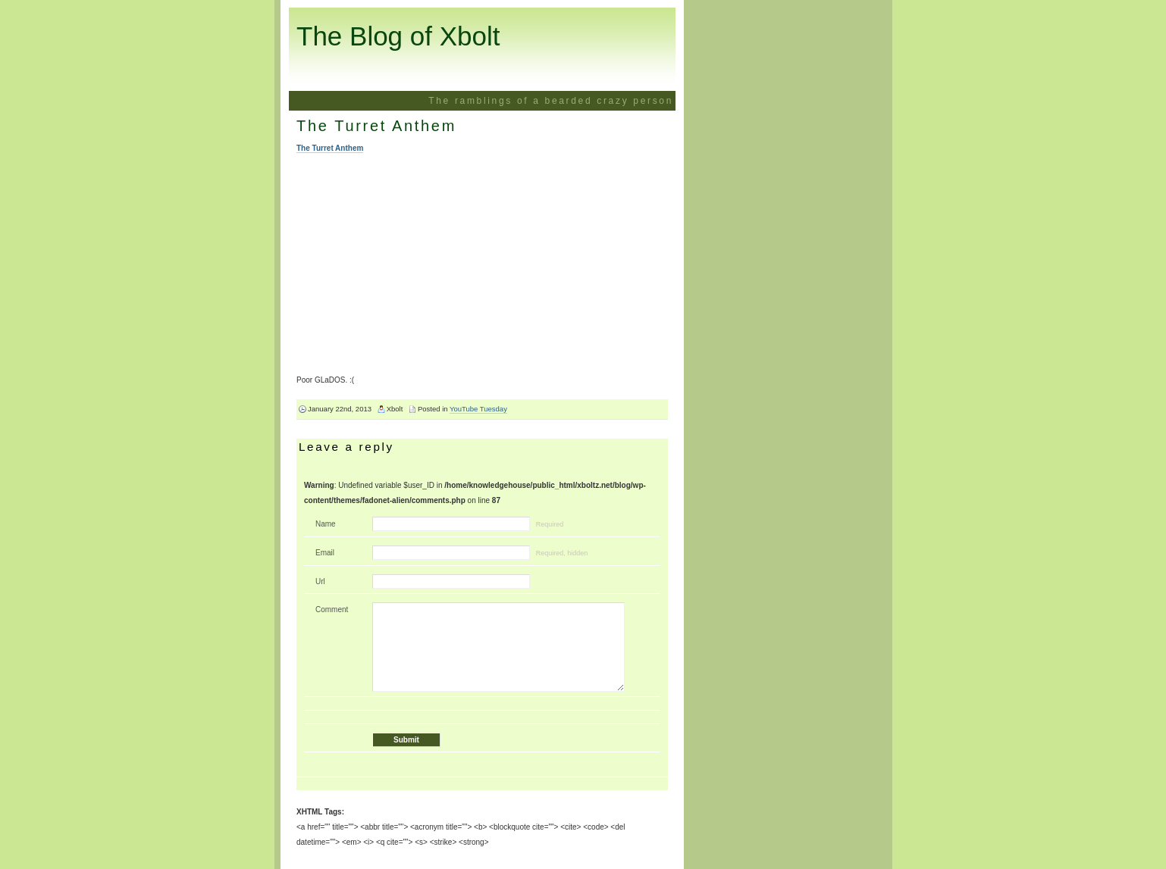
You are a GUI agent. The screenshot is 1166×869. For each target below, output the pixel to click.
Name (325, 524)
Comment (331, 609)
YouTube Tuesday (478, 409)
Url (320, 581)
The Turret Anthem (376, 125)
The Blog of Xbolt (398, 36)
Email (324, 553)
